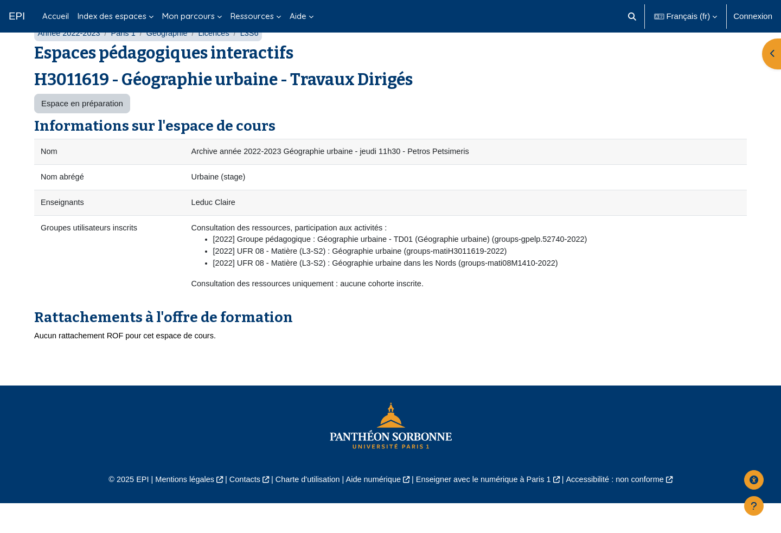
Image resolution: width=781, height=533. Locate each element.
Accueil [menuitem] (55, 16)
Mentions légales (177, 508)
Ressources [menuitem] (252, 16)
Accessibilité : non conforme (623, 508)
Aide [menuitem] (298, 16)
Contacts (239, 508)
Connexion (752, 16)
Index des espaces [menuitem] (112, 16)
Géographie (171, 58)
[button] (632, 16)
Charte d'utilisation (304, 508)
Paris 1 (126, 58)
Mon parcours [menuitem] (188, 16)
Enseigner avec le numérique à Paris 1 (487, 508)
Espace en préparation (82, 128)
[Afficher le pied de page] (754, 506)
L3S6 (255, 58)
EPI (17, 16)
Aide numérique (372, 508)
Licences (219, 58)
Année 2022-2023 (69, 58)
